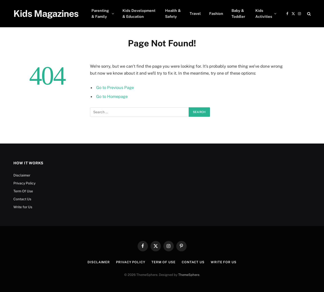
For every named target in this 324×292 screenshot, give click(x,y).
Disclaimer (21, 175)
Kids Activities (263, 13)
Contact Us (22, 199)
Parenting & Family (100, 13)
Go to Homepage (112, 96)
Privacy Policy (24, 183)
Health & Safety (173, 13)
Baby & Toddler (238, 13)
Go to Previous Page (115, 87)
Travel (195, 13)
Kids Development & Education (138, 13)
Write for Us (22, 207)
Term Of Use (23, 191)
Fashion (216, 13)
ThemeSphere (188, 275)
